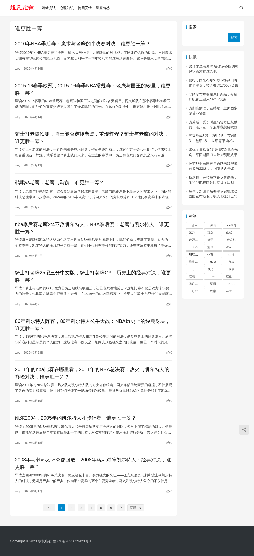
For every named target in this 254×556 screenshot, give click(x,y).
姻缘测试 (49, 8)
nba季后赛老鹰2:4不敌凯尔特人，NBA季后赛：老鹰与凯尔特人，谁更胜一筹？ (92, 228)
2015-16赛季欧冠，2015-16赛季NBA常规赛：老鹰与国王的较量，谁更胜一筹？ (93, 89)
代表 (231, 261)
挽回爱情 (85, 8)
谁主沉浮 (232, 291)
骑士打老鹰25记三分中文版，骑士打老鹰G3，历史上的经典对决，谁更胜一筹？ (93, 276)
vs (213, 276)
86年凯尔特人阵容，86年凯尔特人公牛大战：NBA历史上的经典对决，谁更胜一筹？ (92, 324)
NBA (231, 284)
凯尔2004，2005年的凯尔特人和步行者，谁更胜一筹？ (75, 418)
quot (213, 261)
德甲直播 (213, 240)
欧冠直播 (195, 240)
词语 (213, 284)
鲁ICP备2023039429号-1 (72, 541)
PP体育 (231, 225)
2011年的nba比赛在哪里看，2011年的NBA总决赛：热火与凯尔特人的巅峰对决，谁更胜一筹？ (92, 373)
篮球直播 (213, 247)
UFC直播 (195, 254)
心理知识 (67, 8)
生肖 (231, 254)
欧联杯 (231, 240)
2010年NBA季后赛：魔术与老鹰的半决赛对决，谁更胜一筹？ (82, 43)
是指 (195, 291)
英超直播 (213, 232)
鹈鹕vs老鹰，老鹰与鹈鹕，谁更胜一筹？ (59, 182)
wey (17, 68)
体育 (213, 225)
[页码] (140, 507)
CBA (194, 247)
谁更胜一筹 (233, 276)
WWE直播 (233, 247)
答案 (213, 291)
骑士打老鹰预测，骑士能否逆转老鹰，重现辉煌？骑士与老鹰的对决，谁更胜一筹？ (92, 137)
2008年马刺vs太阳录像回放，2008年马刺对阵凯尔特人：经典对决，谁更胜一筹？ (93, 463)
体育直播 (213, 254)
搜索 (193, 27)
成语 (231, 269)
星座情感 (103, 8)
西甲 (195, 225)
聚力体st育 (196, 232)
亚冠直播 (232, 232)
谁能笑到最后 (196, 276)
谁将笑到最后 (196, 261)
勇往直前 (195, 284)
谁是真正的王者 (214, 269)
